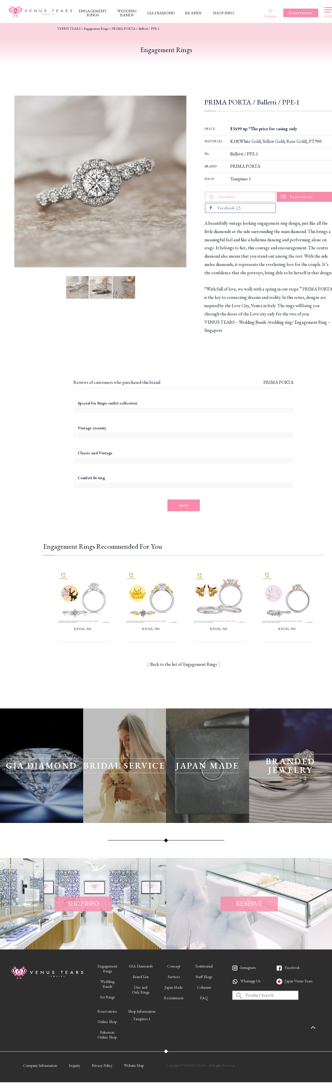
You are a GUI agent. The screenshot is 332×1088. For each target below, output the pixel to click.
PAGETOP (319, 1028)
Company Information (40, 1065)
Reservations (107, 1011)
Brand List (141, 976)
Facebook (292, 967)
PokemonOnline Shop (107, 1035)
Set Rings (107, 997)
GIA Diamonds (141, 966)
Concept (173, 966)
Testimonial (204, 966)
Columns (204, 987)
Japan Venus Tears (298, 981)
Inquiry (74, 1065)
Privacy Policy (102, 1065)
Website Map (134, 1065)
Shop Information (141, 1011)
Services (174, 976)
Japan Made (174, 987)
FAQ (204, 997)
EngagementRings (107, 968)
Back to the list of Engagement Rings (183, 664)
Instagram (248, 967)
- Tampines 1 (141, 1018)
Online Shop (107, 1021)
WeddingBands (107, 984)
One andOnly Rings (140, 990)
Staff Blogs (204, 976)
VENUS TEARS (69, 28)
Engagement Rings (96, 28)
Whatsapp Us (250, 981)
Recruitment (173, 997)
